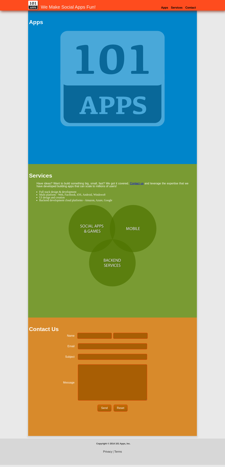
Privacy (107, 451)
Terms (118, 451)
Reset (120, 407)
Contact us (137, 183)
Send (104, 407)
